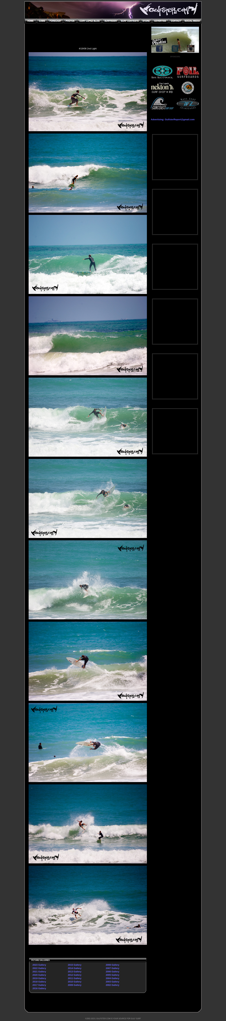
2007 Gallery (112, 968)
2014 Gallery (74, 968)
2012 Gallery (74, 975)
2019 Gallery (39, 978)
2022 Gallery (39, 968)
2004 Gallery (112, 978)
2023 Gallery (39, 965)
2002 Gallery (112, 985)
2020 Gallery (39, 975)
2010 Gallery (74, 981)
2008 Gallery (112, 965)
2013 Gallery (74, 971)
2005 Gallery (112, 975)
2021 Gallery (39, 971)
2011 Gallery (74, 978)
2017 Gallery (39, 985)
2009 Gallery (74, 985)
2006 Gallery (112, 971)
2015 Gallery (74, 965)
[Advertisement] (175, 514)
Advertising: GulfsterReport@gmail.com (173, 119)
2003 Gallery (112, 981)
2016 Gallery (39, 988)
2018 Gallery (39, 981)
